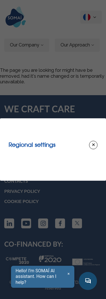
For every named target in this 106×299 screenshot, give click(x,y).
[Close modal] (93, 145)
